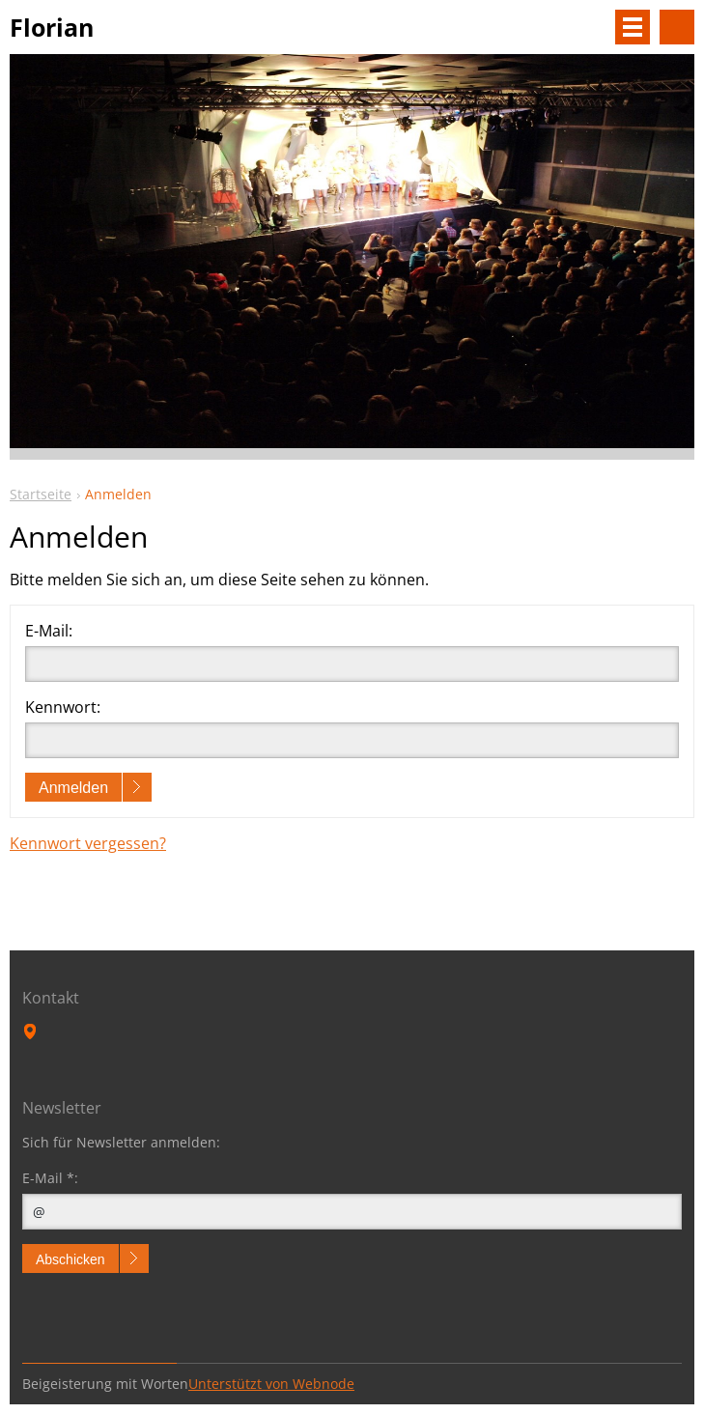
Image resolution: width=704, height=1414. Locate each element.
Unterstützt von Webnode (271, 1383)
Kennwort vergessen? (88, 843)
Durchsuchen (677, 27)
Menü (632, 27)
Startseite (40, 494)
